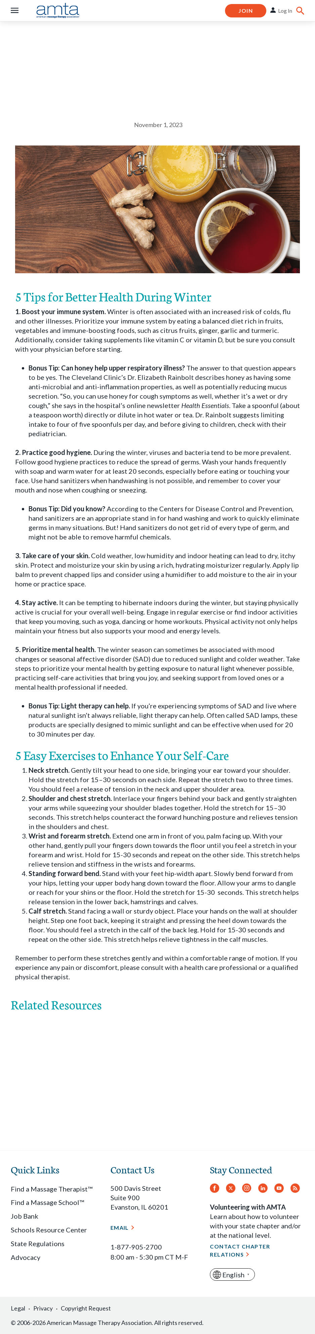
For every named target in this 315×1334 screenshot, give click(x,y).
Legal (18, 1308)
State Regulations (37, 1243)
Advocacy (25, 1257)
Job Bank (24, 1216)
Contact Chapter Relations (240, 1250)
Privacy (43, 1308)
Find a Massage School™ (47, 1202)
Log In (285, 10)
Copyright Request (86, 1308)
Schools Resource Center (49, 1230)
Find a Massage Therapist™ (51, 1189)
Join (245, 10)
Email (119, 1227)
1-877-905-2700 (136, 1247)
